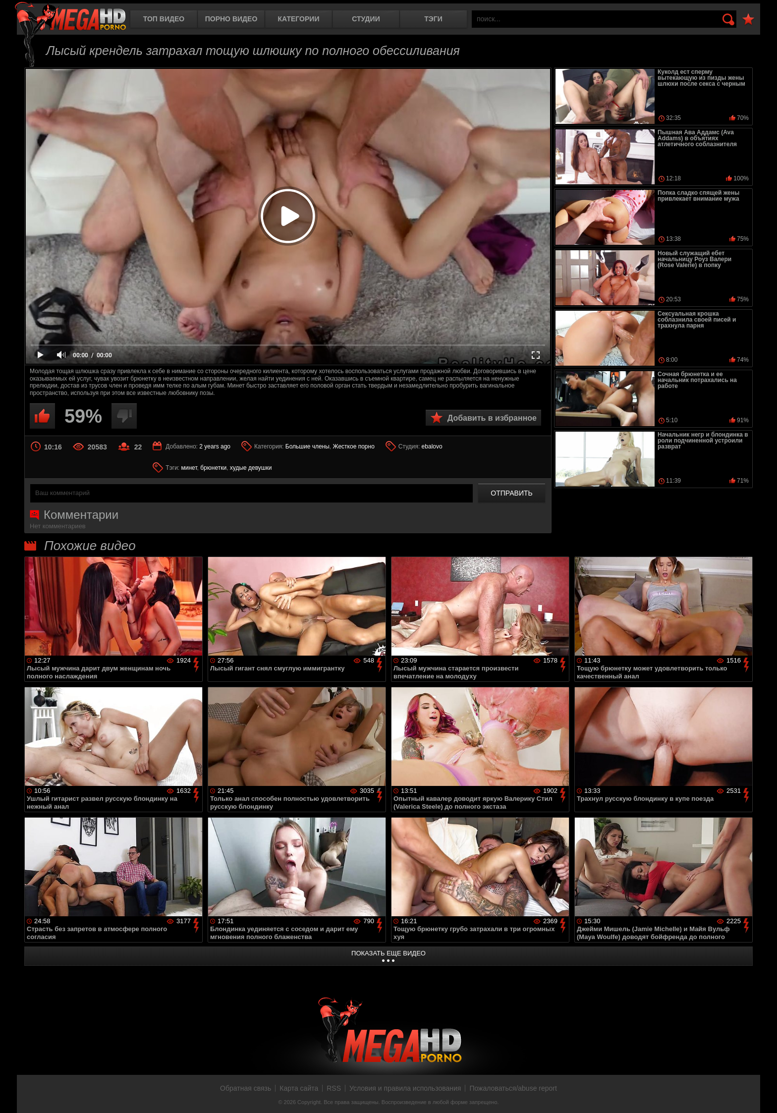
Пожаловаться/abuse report (513, 1088)
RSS (334, 1088)
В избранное (748, 19)
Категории (299, 19)
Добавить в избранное (492, 418)
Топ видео (163, 19)
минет (189, 467)
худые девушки (251, 467)
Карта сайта (298, 1088)
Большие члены (307, 446)
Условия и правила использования (405, 1088)
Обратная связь (245, 1088)
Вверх (762, 1095)
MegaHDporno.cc (70, 17)
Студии (366, 19)
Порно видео (231, 19)
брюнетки (213, 467)
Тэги (433, 19)
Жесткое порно (354, 446)
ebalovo (432, 446)
